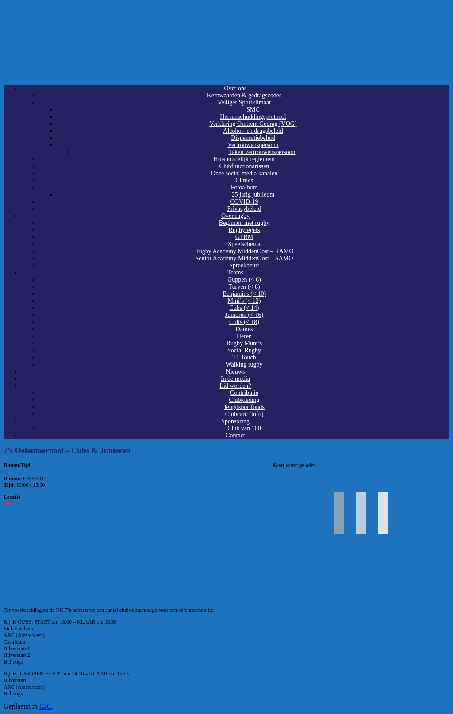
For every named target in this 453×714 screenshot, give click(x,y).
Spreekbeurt (244, 265)
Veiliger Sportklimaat (244, 102)
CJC (45, 706)
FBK (9, 504)
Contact (235, 435)
